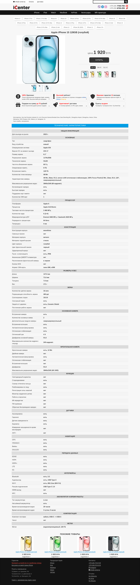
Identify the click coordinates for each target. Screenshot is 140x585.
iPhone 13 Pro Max (42, 27)
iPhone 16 (63, 18)
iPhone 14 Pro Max (95, 23)
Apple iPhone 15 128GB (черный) (113, 552)
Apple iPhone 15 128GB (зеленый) (55, 552)
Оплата (31, 2)
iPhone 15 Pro (34, 23)
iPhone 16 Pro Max (100, 18)
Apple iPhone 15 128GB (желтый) (26, 552)
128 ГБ (93, 67)
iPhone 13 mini (109, 23)
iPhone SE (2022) (78, 27)
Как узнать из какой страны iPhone (22, 565)
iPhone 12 (66, 27)
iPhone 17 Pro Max (41, 18)
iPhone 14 (59, 23)
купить (99, 60)
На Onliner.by (93, 576)
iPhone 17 (17, 18)
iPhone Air (54, 18)
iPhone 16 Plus (74, 18)
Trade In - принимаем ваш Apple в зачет (24, 580)
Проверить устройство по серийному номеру (26, 563)
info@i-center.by (19, 2)
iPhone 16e (122, 18)
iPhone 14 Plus (70, 23)
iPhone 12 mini (55, 27)
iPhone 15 (112, 18)
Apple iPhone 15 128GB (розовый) (84, 552)
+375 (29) (119, 6)
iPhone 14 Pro (82, 23)
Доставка (40, 2)
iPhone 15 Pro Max (47, 23)
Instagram (92, 567)
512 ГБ (105, 67)
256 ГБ (99, 67)
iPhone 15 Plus (21, 23)
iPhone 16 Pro (87, 18)
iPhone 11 (90, 27)
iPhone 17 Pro (28, 18)
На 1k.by (91, 578)
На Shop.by (92, 581)
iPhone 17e (100, 27)
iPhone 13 (120, 23)
